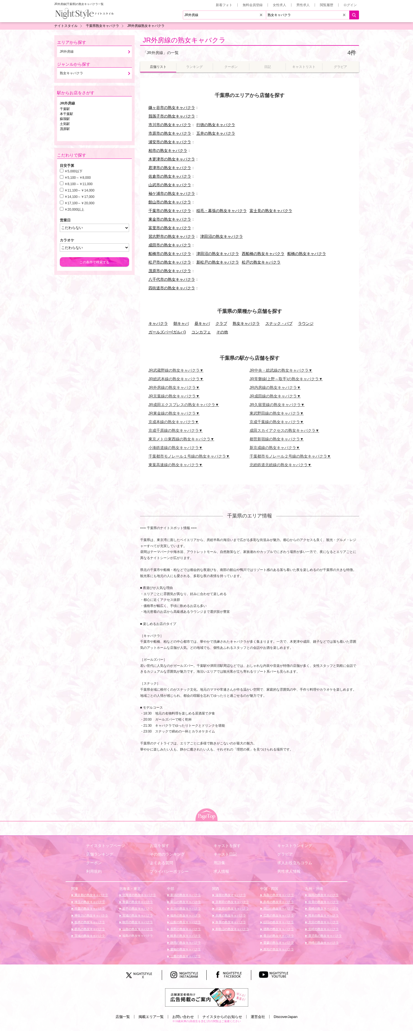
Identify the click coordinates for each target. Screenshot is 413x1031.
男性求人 (303, 5)
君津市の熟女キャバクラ (169, 167)
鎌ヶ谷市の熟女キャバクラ (171, 107)
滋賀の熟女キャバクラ (230, 895)
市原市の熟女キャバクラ (169, 133)
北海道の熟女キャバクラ (139, 895)
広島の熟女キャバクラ (278, 915)
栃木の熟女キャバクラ (89, 922)
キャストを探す (227, 845)
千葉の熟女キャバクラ (89, 908)
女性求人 (279, 5)
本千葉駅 (66, 114)
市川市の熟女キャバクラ (169, 125)
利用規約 (94, 871)
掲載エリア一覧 (151, 1017)
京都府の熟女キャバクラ (232, 902)
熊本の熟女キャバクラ (323, 915)
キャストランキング (294, 845)
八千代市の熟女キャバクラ (171, 279)
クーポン (94, 863)
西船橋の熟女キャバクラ (263, 253)
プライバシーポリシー (169, 871)
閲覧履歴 (326, 5)
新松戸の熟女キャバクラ (217, 262)
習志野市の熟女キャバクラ (171, 236)
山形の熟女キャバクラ (137, 929)
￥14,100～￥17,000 (79, 197)
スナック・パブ (279, 323)
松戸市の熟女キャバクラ (169, 262)
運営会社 (258, 1017)
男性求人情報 (289, 871)
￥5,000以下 (73, 171)
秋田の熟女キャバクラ (137, 922)
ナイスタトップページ (105, 845)
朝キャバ (181, 323)
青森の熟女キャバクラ (137, 902)
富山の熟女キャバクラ (185, 902)
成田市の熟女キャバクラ (169, 245)
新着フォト (224, 5)
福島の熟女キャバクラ (137, 935)
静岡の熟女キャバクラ (185, 942)
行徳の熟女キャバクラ (215, 125)
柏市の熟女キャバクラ (167, 150)
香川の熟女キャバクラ (278, 935)
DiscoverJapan (285, 1017)
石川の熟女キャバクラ (185, 908)
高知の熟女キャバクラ (278, 949)
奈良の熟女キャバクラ (230, 922)
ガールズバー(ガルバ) (167, 332)
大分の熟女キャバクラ (323, 922)
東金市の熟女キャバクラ (169, 219)
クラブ (221, 323)
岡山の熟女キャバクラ (278, 908)
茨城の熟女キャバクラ (89, 935)
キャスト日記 (225, 854)
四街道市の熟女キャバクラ (171, 288)
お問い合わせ (183, 1017)
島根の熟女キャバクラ (278, 902)
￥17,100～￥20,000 (79, 203)
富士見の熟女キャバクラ (271, 210)
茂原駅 (65, 129)
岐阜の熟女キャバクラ (185, 935)
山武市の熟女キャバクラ (169, 185)
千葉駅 (65, 109)
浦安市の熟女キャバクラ (169, 142)
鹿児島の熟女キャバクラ (324, 935)
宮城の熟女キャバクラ (137, 915)
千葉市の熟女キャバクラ (169, 210)
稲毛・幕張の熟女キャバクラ (221, 210)
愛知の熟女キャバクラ (185, 949)
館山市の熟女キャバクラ (169, 202)
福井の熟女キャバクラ (185, 915)
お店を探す (159, 845)
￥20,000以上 (74, 209)
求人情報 (221, 871)
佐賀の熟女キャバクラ (323, 902)
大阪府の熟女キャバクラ (232, 908)
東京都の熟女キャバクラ (91, 895)
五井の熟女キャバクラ (215, 133)
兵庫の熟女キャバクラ (230, 915)
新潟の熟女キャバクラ (185, 895)
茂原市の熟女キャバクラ (169, 271)
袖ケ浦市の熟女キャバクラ (171, 193)
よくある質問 (161, 863)
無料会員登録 (253, 5)
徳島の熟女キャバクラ (278, 929)
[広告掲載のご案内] (206, 997)
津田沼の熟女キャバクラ (221, 236)
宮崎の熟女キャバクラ (323, 929)
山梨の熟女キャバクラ (185, 922)
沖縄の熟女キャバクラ (323, 942)
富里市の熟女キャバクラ (169, 228)
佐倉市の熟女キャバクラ (169, 176)
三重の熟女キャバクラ (185, 956)
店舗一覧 (123, 1017)
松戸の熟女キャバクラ (261, 262)
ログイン (350, 5)
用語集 (219, 863)
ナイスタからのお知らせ (222, 1017)
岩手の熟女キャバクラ (137, 908)
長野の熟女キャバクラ (185, 929)
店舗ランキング (99, 854)
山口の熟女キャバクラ (278, 922)
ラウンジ (306, 323)
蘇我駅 (65, 119)
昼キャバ (202, 323)
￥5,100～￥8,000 (77, 178)
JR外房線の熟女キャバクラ (184, 40)
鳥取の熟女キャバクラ (278, 895)
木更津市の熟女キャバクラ (171, 159)
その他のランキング (167, 854)
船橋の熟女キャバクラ (306, 253)
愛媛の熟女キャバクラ (278, 942)
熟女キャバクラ (246, 323)
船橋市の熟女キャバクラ (169, 253)
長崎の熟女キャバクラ (323, 908)
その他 (222, 332)
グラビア (285, 854)
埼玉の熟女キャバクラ (89, 902)
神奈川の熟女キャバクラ (91, 915)
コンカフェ (201, 332)
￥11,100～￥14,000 (79, 190)
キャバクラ (158, 323)
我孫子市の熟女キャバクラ (171, 116)
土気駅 (65, 124)
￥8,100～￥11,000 (78, 184)
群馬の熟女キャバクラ (89, 929)
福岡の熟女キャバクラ (323, 895)
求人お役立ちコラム (294, 863)
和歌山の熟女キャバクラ (232, 929)
